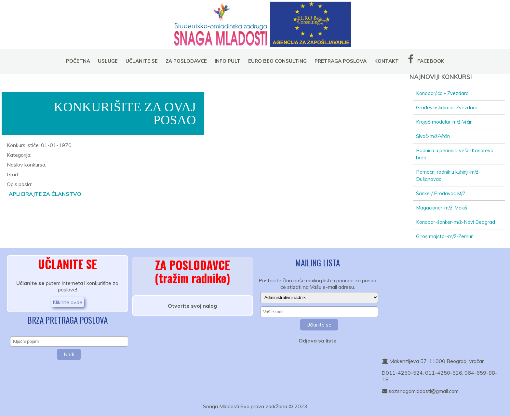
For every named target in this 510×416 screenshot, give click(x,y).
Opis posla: (19, 184)
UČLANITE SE (142, 61)
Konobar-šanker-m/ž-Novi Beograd (455, 222)
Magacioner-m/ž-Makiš (441, 208)
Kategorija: (19, 155)
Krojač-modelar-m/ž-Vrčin (444, 122)
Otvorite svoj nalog (192, 305)
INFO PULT (227, 61)
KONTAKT (386, 61)
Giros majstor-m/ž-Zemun (445, 236)
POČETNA (78, 61)
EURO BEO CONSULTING (277, 61)
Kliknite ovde (67, 302)
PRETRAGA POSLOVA (341, 61)
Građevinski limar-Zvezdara (446, 107)
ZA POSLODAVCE (186, 61)
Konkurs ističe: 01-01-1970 (39, 145)
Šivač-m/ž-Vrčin (433, 136)
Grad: (13, 174)
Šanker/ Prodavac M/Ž (440, 193)
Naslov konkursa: (26, 164)
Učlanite (26, 283)
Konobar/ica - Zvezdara (442, 93)
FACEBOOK (425, 59)
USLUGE (108, 61)
